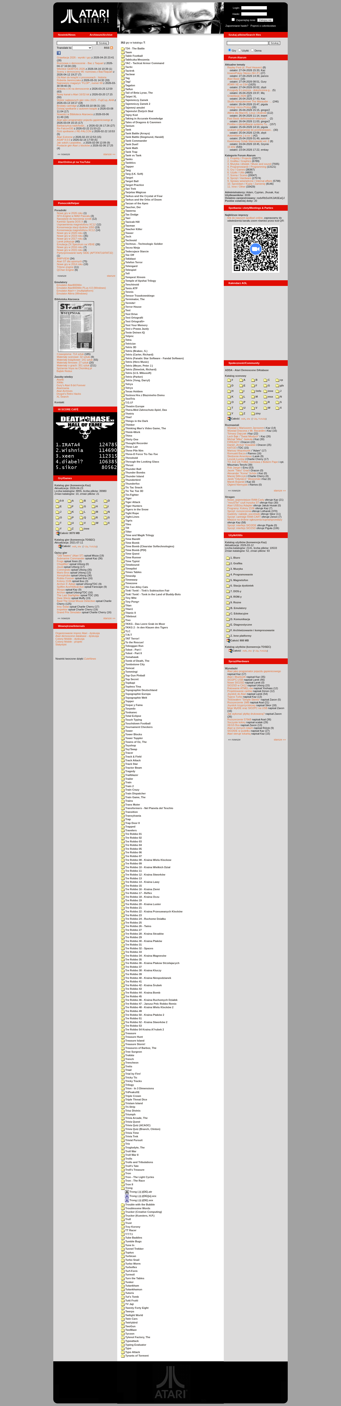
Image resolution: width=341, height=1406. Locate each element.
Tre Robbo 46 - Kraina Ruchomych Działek (149, 1000)
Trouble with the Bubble (138, 1204)
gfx (280, 385)
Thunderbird (131, 479)
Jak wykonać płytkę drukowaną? (246, 713)
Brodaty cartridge (67, 105)
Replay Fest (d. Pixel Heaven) (244, 67)
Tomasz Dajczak (236, 433)
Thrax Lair (129, 446)
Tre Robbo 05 (131, 848)
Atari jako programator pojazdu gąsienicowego (83, 119)
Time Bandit (130, 539)
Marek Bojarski (236, 481)
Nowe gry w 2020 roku (70, 233)
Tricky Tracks (131, 1081)
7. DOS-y (233, 591)
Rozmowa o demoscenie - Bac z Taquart (80, 63)
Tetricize (128, 343)
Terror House (131, 306)
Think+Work (130, 432)
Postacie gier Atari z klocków (73, 145)
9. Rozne (233, 602)
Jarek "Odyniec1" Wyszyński (243, 478)
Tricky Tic (129, 1077)
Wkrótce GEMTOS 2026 (71, 68)
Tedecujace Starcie (135, 251)
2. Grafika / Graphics (239, 161)
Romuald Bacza (236, 453)
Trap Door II (130, 823)
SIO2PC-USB (235, 679)
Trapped (128, 826)
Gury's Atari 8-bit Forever (71, 385)
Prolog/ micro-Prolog (239, 107)
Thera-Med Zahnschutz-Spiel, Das (144, 409)
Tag (125, 78)
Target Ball (130, 181)
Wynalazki (231, 668)
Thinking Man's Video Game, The (143, 428)
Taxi (125, 218)
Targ (126, 170)
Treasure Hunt (132, 1036)
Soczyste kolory (236, 722)
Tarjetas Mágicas (133, 192)
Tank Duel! (129, 144)
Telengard (129, 266)
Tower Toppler (132, 738)
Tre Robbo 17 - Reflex (136, 893)
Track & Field (131, 756)
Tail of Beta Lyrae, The (137, 92)
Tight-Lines (130, 516)
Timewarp (129, 579)
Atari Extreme (65, 137)
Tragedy (128, 771)
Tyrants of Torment (135, 1355)
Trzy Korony (130, 1226)
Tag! (125, 81)
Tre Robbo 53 (131, 1025)
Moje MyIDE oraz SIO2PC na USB (247, 708)
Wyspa (61, 589)
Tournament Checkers (137, 727)
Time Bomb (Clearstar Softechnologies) (147, 546)
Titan (126, 605)
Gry (234, 50)
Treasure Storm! (133, 1044)
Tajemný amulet (133, 107)
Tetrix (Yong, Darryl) (135, 380)
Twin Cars (129, 1318)
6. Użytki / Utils (236, 172)
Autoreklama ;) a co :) (239, 135)
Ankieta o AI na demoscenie (73, 88)
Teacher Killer (131, 229)
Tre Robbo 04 (131, 845)
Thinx (126, 435)
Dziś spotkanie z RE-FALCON (74, 131)
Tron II (127, 1184)
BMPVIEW (63, 258)
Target (127, 177)
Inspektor (62, 609)
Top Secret (130, 679)
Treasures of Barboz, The (138, 1048)
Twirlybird (129, 1322)
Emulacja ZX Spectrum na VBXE (76, 244)
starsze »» (109, 154)
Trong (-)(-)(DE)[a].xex (140, 1196)
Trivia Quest (130, 1121)
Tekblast (128, 258)
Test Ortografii (132, 317)
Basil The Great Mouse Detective (76, 601)
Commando (63, 569)
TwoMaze (129, 1329)
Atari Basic (233, 78)
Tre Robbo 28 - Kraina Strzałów (142, 933)
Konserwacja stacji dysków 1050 (75, 227)
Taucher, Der (131, 207)
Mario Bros (63, 572)
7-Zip (85, 546)
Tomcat (127, 668)
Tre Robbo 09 (131, 863)
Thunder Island (132, 476)
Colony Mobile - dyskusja (69, 638)
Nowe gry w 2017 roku (70, 238)
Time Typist (130, 561)
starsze (111, 275)
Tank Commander (134, 140)
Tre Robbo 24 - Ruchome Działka (143, 918)
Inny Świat (63, 606)
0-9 (60, 500)
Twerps (127, 1311)
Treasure (128, 1033)
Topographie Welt (134, 697)
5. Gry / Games (236, 169)
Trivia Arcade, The (134, 1118)
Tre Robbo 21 (131, 907)
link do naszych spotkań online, (245, 217)
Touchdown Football (136, 723)
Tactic (127, 67)
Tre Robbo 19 (131, 900)
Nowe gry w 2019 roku (70, 235)
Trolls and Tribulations (137, 1162)
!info (256, 391)
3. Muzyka (234, 568)
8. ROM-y (234, 596)
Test (125, 310)
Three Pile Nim (132, 450)
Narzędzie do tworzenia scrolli (74, 218)
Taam (126, 52)
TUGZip (93, 546)
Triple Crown (131, 1096)
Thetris (127, 413)
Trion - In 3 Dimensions (137, 1088)
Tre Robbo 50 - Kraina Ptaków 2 (142, 1014)
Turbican (128, 1256)
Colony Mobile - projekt (68, 641)
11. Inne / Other (236, 186)
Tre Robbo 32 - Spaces (137, 948)
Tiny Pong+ (130, 601)
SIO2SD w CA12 (237, 685)
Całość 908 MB (238, 640)
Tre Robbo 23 (131, 915)
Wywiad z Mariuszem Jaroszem (245, 427)
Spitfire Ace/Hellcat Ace (70, 586)
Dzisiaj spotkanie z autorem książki (77, 108)
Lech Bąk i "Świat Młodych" (243, 436)
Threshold (129, 457)
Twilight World (132, 1315)
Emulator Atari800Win (69, 285)
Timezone (129, 583)
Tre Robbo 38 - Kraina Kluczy (141, 970)
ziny (255, 413)
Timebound (130, 564)
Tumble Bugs (131, 1241)
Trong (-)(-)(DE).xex (139, 1200)
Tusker (127, 1282)
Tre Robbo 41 (131, 981)
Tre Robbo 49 (131, 1011)
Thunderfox (130, 483)
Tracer (127, 752)
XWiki (60, 382)
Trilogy (127, 1084)
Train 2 (127, 786)
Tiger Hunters (131, 505)
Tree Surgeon (131, 1051)
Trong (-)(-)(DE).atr (138, 1191)
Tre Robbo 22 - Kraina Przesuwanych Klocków (152, 911)
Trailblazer (129, 775)
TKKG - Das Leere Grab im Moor (143, 623)
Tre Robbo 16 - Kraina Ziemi (140, 889)
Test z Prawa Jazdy (135, 328)
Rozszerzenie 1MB (238, 702)
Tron (126, 1173)
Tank (126, 129)
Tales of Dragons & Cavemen (141, 122)
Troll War (128, 1151)
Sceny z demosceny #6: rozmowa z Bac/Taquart (84, 71)
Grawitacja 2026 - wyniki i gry (74, 57)
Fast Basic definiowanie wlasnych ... (248, 118)
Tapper (127, 166)
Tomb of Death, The (135, 660)
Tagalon (128, 85)
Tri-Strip (128, 1106)
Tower (127, 730)
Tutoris (127, 1293)
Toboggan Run (132, 645)
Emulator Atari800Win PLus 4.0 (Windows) (81, 287)
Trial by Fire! (131, 1073)
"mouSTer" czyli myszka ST (243, 502)
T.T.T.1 (127, 1234)
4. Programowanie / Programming (246, 166)
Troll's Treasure (132, 1169)
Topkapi (128, 682)
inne (84, 528)
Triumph (128, 1114)
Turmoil (128, 1274)
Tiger (126, 498)
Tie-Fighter (130, 494)
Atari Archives (64, 391)
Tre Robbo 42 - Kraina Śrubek (141, 985)
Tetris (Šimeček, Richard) (138, 369)
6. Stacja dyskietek (240, 585)
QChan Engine (65, 269)
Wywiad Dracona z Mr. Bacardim (246, 430)
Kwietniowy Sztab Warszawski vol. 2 (248, 141)
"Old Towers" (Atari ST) (70, 555)
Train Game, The (133, 797)
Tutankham (130, 1285)
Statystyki (61, 644)
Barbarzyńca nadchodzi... (71, 125)
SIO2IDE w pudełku (238, 730)
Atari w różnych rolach (240, 728)
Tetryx (127, 387)
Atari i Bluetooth (236, 676)
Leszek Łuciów (235, 459)
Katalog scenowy (235, 375)
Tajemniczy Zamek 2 (135, 103)
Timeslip (128, 575)
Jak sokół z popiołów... (70, 142)
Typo (126, 1348)
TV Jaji (127, 1304)
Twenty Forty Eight (134, 1307)
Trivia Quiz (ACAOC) (135, 1125)
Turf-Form (129, 1271)
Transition (129, 811)
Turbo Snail (130, 1259)
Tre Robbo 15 (131, 885)
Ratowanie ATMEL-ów (240, 688)
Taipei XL (129, 96)
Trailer (127, 778)
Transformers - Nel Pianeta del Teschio (147, 808)
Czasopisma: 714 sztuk (70, 354)
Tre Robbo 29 (131, 937)
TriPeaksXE (130, 1092)
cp (279, 379)
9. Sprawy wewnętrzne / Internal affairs (249, 181)
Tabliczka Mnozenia (135, 59)
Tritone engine (65, 267)
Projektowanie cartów (239, 691)
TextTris (128, 398)
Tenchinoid (130, 284)
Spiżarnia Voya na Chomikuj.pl (74, 368)
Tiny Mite (129, 597)
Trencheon (130, 1062)
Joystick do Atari (236, 693)
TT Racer (128, 1230)
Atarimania (63, 388)
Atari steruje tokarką (239, 733)
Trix (125, 1143)
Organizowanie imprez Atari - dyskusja (77, 633)
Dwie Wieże (64, 598)
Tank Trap (129, 151)
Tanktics (128, 162)
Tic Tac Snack (131, 487)
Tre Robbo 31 (131, 944)
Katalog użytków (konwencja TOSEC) (248, 646)
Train (126, 782)
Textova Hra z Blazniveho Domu (143, 395)
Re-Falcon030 (65, 128)
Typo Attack (130, 1352)
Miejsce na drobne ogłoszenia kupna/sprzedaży (254, 519)
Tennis (127, 291)
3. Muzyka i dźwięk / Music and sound (249, 163)
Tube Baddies (131, 1237)
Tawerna (128, 210)
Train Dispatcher (133, 793)
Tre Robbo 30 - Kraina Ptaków (141, 941)
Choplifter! (63, 564)
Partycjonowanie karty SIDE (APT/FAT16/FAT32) (85, 252)
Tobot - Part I (131, 649)
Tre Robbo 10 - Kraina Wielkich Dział (145, 867)
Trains (127, 800)
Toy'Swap (129, 749)
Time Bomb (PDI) (133, 550)
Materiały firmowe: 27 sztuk (72, 362)
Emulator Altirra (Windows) (72, 293)
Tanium (127, 125)
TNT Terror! (130, 638)
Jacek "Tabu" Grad (238, 470)
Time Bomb (130, 542)
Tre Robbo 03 (131, 841)
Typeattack (130, 1341)
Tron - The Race (133, 1180)
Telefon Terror (132, 262)
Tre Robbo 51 (131, 1018)
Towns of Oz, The (134, 741)
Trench (127, 1059)
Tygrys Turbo (234, 696)
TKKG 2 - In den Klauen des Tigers (144, 627)
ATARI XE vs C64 (237, 84)
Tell (125, 273)
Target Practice (132, 185)
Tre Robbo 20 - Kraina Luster (141, 904)
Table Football (132, 55)
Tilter (126, 531)
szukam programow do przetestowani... (250, 129)
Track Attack (131, 760)
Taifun (127, 89)
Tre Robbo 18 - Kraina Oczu (140, 896)
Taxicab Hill (130, 221)
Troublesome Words (135, 1208)
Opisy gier (60, 552)
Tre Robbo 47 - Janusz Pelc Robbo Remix (148, 1003)
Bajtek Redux (64, 371)
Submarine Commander (71, 558)
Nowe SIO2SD (235, 682)
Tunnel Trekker (132, 1248)
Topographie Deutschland (139, 690)
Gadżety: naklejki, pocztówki (243, 513)
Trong (127, 1188)
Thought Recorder (134, 443)
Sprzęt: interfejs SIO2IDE (241, 525)
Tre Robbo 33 (131, 951)
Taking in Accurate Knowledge (142, 118)
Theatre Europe (132, 406)
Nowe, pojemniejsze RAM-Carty (245, 499)
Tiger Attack (130, 502)
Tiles (126, 524)
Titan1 (127, 609)
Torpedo (128, 708)
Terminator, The (133, 299)
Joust (60, 566)
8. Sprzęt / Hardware (239, 178)
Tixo (125, 620)
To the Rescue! (132, 642)
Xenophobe (63, 575)
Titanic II (128, 612)
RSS (108, 47)
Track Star (129, 763)
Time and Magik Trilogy (137, 535)
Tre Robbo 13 (131, 878)
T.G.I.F (127, 402)
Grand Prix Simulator (69, 612)
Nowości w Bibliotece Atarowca (75, 114)
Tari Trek (128, 188)
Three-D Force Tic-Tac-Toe (139, 454)
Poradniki (60, 210)
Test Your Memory (134, 325)
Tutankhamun (131, 1289)
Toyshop (128, 745)
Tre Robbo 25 (131, 922)
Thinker (128, 424)
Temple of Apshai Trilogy (138, 280)
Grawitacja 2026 (236, 95)
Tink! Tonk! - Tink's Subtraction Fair (145, 590)
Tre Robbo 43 (131, 988)
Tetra (126, 339)
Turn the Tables (132, 1278)
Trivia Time (130, 1132)
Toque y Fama (132, 705)
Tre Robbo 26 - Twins (136, 926)
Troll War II (130, 1154)
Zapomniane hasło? (236, 25)
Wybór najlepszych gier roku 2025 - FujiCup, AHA (85, 100)
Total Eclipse (131, 715)
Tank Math (129, 148)
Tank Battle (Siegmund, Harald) (142, 137)
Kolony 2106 (64, 581)
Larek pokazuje (66, 241)
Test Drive (129, 314)
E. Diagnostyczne (239, 624)
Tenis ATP (129, 288)
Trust (126, 1223)
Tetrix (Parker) (132, 376)
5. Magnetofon (237, 580)
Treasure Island (132, 1040)
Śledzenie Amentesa (239, 456)
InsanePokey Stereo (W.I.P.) (243, 73)
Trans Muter (130, 804)
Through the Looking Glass (140, 461)
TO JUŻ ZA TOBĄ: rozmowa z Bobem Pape (252, 461)
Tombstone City (133, 664)
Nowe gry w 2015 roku (70, 250)
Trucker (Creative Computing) (141, 1211)
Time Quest (130, 553)
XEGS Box (233, 725)
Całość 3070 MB (68, 533)
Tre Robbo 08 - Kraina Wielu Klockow (146, 859)
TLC (125, 631)
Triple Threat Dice (134, 1099)
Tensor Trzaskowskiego (137, 295)
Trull (126, 1219)
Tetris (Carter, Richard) (137, 354)
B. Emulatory (236, 608)
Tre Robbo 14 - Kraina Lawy (140, 881)
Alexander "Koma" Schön (241, 473)
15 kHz (231, 146)
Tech (126, 236)
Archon (61, 592)
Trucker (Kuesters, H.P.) (137, 1215)
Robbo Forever (65, 578)
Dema (258, 50)
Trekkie (127, 1055)
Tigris (126, 520)
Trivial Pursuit (132, 1140)
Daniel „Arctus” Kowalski (241, 444)
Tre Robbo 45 (131, 996)
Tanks (127, 159)
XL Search (63, 396)
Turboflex (129, 1267)
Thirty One (129, 439)
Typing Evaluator (133, 1344)
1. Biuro (233, 557)
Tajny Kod (129, 115)
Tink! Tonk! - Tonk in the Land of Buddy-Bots (151, 594)
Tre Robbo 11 (131, 870)
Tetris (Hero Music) (135, 361)
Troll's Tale (130, 1166)
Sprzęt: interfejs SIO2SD (241, 528)
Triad (126, 1070)
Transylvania (131, 815)
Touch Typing (131, 719)
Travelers (129, 830)
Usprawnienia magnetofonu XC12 (76, 224)
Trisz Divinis (130, 1110)
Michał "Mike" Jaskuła (239, 439)
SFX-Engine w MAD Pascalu (73, 216)
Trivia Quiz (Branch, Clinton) (140, 1129)
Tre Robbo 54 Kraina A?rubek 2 (142, 1029)
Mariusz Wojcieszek (238, 450)
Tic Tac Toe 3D (132, 491)
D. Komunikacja (238, 619)
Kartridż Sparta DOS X (70, 221)
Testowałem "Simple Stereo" (243, 699)
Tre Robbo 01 (131, 833)
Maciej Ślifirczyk (236, 476)
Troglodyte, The (133, 1147)
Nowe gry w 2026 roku (70, 213)
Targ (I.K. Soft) (132, 173)
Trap (126, 819)
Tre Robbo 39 (131, 974)
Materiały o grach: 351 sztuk (73, 365)
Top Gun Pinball (133, 675)
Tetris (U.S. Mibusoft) (136, 373)
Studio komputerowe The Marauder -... (249, 101)
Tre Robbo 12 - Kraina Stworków (143, 874)
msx (268, 396)
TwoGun (128, 1326)
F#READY (233, 442)
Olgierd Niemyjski (237, 484)
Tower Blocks (131, 734)
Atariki (60, 379)
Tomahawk (130, 657)
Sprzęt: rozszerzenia (239, 511)
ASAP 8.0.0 (63, 139)
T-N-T (126, 634)
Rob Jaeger (234, 467)
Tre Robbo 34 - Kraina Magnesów (143, 955)
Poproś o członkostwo (263, 25)
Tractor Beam (131, 767)
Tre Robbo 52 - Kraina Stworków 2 (144, 1022)
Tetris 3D (128, 347)
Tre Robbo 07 (131, 856)
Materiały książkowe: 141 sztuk (75, 359)
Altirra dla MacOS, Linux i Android (246, 112)
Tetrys (127, 384)
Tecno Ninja (130, 247)
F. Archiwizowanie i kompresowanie (250, 630)
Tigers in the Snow (134, 509)
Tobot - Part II (131, 653)
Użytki (245, 50)
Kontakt (59, 402)
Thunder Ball (131, 469)
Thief (126, 417)
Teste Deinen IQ (133, 332)
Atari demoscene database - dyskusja (77, 636)
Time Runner (131, 557)
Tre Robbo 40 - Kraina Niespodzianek (146, 978)
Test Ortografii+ (132, 321)
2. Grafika (234, 563)
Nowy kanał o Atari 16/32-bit (73, 94)
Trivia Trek (129, 1136)
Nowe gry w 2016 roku (70, 247)
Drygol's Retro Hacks (69, 393)
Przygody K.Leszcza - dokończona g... (249, 90)
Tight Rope (130, 513)
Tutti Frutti (129, 1300)
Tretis (126, 1066)
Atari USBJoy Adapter (239, 505)
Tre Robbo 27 (131, 930)
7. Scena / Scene (237, 175)
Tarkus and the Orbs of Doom (141, 199)
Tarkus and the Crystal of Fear (142, 196)
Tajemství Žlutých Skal (137, 111)
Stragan (230, 496)
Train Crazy (130, 789)
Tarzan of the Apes (134, 203)
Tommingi (129, 671)
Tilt (125, 527)
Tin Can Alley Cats (134, 587)
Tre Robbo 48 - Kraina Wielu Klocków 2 (147, 1007)
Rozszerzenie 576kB (239, 719)
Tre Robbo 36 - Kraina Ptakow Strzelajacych (150, 963)
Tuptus (127, 1252)
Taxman (128, 225)
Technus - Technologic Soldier (142, 243)
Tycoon (127, 1333)
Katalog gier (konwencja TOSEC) (74, 539)
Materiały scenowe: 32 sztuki (73, 356)
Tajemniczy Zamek (134, 100)
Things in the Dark (134, 421)
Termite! (128, 303)
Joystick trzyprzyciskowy (241, 705)
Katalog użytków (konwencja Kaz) (246, 542)
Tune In (127, 1245)
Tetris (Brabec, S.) (134, 351)
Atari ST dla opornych (69, 261)
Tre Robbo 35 (131, 959)
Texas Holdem (132, 391)
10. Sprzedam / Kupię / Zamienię (246, 183)
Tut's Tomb (130, 1296)
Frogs (60, 561)
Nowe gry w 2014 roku (70, 264)
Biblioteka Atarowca (66, 299)
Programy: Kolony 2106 (241, 508)
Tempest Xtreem (133, 277)
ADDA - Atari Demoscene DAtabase (247, 370)
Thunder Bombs (133, 472)
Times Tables (131, 572)
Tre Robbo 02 (131, 837)
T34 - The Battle (133, 48)
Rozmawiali (232, 425)
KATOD (231, 447)
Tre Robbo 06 (131, 852)
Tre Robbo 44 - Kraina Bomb (140, 992)
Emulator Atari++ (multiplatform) (75, 290)
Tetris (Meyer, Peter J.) (137, 365)
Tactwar (128, 74)
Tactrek (127, 70)
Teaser (127, 233)
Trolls (126, 1158)
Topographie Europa (136, 693)
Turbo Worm (130, 1263)
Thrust (127, 465)
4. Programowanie (239, 574)
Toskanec (129, 712)
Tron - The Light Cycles (137, 1177)
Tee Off (127, 255)
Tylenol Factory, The (135, 1337)
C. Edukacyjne (237, 613)
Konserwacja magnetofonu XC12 (76, 230)
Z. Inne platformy (238, 635)
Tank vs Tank (131, 155)
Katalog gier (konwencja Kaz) (72, 485)
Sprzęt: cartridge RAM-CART (244, 516)
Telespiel (128, 269)
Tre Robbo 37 (131, 966)
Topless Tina (131, 686)
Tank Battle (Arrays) (135, 133)
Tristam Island (132, 1103)
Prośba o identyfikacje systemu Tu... (248, 124)
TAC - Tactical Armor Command (142, 63)
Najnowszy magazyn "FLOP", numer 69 (80, 83)
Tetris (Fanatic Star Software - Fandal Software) (152, 358)
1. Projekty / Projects (239, 158)
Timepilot (129, 568)
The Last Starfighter (68, 595)
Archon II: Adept (66, 584)
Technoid (129, 240)
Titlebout (128, 616)
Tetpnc (127, 336)
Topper (127, 701)
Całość (64, 546)
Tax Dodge (129, 214)
